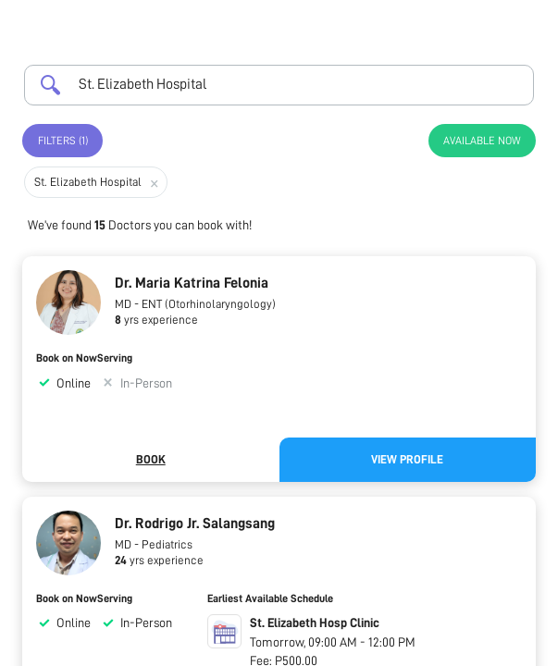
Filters (63, 140)
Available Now (482, 140)
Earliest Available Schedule (270, 598)
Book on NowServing (84, 358)
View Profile (407, 459)
